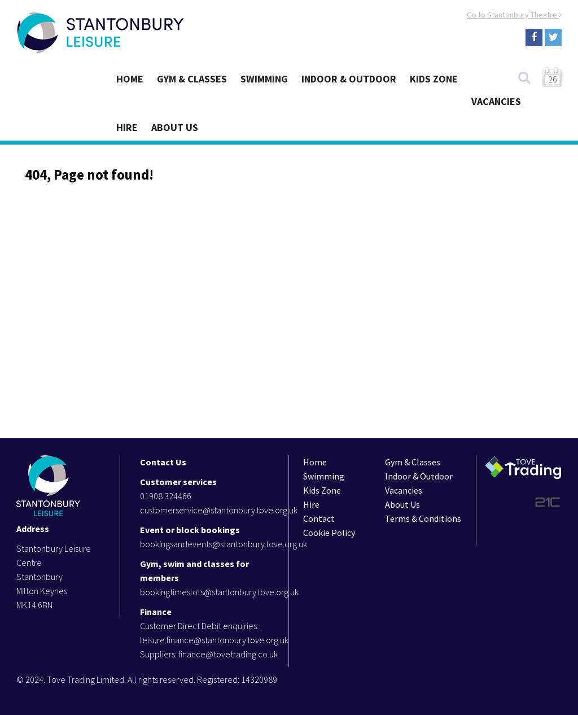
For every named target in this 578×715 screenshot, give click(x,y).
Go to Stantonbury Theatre (514, 15)
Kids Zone (434, 78)
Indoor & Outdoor (348, 78)
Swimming (264, 78)
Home (129, 78)
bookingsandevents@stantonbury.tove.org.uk (223, 544)
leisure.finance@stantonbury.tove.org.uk (214, 640)
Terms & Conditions (423, 518)
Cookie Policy (329, 532)
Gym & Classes (192, 78)
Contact (319, 518)
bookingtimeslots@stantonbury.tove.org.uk (219, 592)
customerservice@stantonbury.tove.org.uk (218, 510)
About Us (174, 127)
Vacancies (496, 101)
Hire (127, 127)
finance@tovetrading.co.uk (228, 654)
